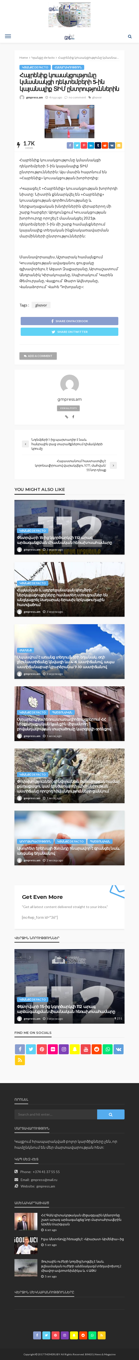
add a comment (38, 355)
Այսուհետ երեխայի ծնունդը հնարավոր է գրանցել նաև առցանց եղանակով (68, 851)
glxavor (97, 97)
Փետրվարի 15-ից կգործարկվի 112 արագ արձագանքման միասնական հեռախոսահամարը (64, 540)
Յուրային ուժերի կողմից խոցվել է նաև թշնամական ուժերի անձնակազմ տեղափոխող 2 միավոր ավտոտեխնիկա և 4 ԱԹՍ (81, 1265)
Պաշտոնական (62, 712)
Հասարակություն (68, 67)
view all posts (68, 408)
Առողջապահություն (35, 841)
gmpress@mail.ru (44, 1180)
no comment (77, 97)
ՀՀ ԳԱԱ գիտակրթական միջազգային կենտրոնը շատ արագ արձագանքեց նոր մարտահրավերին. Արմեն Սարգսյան (81, 1219)
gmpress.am (34, 97)
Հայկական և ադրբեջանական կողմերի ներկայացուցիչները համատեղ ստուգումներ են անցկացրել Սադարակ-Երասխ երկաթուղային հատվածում (62, 597)
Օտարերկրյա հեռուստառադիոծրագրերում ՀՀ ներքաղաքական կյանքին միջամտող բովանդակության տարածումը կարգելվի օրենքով (64, 724)
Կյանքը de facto (35, 67)
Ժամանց (25, 650)
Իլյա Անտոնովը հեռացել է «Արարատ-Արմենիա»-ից (82, 1239)
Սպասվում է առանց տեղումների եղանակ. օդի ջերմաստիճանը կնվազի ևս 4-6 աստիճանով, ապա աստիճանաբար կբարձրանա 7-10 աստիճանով (65, 662)
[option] (69, 986)
